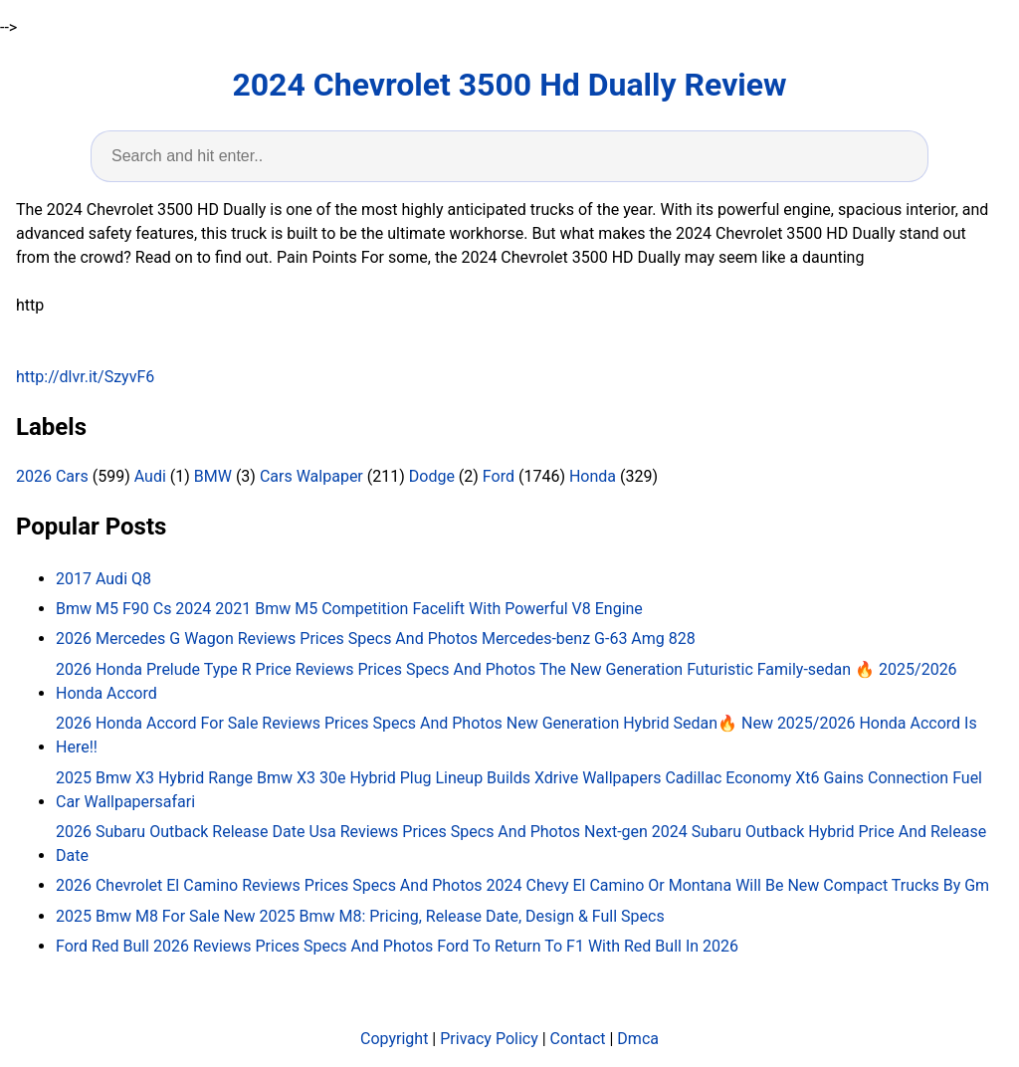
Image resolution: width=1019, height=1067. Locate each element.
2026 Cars (52, 476)
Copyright (394, 1038)
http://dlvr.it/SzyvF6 (85, 376)
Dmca (638, 1038)
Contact (578, 1038)
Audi (150, 476)
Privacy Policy (489, 1038)
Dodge (432, 476)
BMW (213, 476)
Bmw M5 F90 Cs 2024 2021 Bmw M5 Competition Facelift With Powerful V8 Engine (349, 608)
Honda (592, 476)
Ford (498, 476)
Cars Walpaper (311, 476)
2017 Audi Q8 (103, 578)
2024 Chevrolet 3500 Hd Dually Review (509, 85)
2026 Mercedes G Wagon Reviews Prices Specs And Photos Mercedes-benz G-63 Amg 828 (376, 638)
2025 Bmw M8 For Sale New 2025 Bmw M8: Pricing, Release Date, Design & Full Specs (360, 916)
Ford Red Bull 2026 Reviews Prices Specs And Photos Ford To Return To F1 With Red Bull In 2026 (397, 946)
